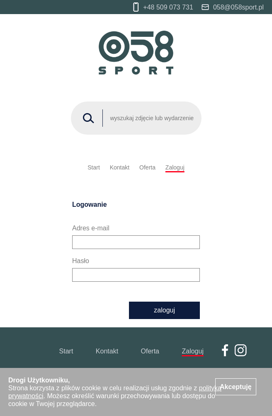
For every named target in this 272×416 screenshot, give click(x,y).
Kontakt (119, 167)
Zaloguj (175, 167)
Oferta (147, 167)
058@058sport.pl (233, 7)
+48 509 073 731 (163, 7)
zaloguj (164, 310)
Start (93, 167)
